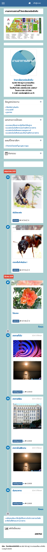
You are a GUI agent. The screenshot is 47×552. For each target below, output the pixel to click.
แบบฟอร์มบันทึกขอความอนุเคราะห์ (18, 130)
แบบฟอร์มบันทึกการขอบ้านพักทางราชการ (21, 128)
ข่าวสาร (15, 220)
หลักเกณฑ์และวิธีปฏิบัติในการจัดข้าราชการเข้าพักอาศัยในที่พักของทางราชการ (23, 519)
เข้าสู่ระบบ (37, 3)
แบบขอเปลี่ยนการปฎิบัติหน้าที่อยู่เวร (19, 125)
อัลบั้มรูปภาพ (17, 392)
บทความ (16, 270)
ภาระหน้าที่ (9, 109)
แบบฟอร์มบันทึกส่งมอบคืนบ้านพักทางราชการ (22, 133)
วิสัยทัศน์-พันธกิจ (12, 107)
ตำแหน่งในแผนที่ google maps (17, 146)
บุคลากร (9, 112)
